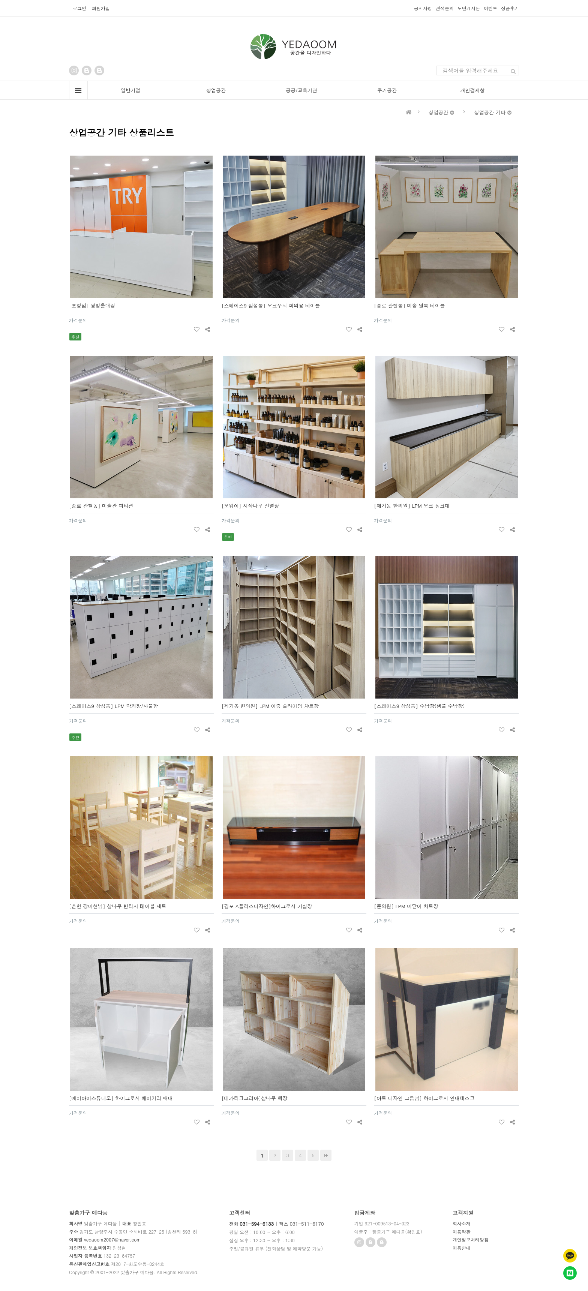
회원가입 (101, 8)
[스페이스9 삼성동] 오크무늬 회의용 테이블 (271, 305)
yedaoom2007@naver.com (112, 1239)
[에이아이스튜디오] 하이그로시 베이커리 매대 (121, 1098)
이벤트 (490, 8)
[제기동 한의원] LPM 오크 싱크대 (412, 505)
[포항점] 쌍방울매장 (92, 305)
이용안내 (462, 1248)
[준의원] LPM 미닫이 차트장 (406, 906)
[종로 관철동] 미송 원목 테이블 (409, 305)
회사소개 (462, 1223)
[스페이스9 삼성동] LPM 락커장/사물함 (113, 705)
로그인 (79, 8)
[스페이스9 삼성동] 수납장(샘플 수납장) (419, 705)
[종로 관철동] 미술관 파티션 (101, 505)
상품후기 (510, 8)
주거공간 (387, 90)
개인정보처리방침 (471, 1239)
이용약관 (462, 1231)
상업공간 (216, 90)
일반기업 (130, 90)
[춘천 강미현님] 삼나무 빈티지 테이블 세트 (117, 906)
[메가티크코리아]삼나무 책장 (255, 1098)
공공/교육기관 (301, 90)
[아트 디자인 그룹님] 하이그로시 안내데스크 (424, 1098)
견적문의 (445, 8)
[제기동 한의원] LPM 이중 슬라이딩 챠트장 (270, 705)
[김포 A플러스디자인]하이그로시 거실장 (267, 906)
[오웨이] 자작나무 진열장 (250, 505)
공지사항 (423, 8)
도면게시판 (469, 8)
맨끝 (326, 1155)
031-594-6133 (257, 1223)
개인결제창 (472, 90)
